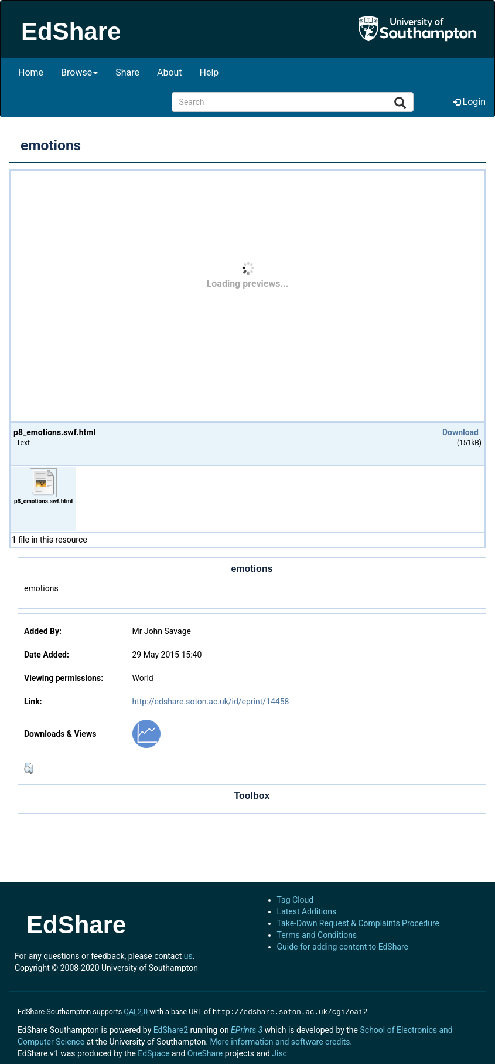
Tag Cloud (295, 899)
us (188, 956)
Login (469, 101)
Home (30, 72)
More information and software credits (280, 1040)
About (169, 72)
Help (209, 72)
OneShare (205, 1052)
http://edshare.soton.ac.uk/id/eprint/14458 (210, 701)
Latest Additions (307, 911)
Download (460, 432)
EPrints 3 (246, 1028)
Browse (79, 72)
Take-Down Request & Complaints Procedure (358, 923)
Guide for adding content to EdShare (343, 946)
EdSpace (153, 1052)
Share (127, 72)
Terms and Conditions (317, 935)
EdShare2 (170, 1028)
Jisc (279, 1052)
